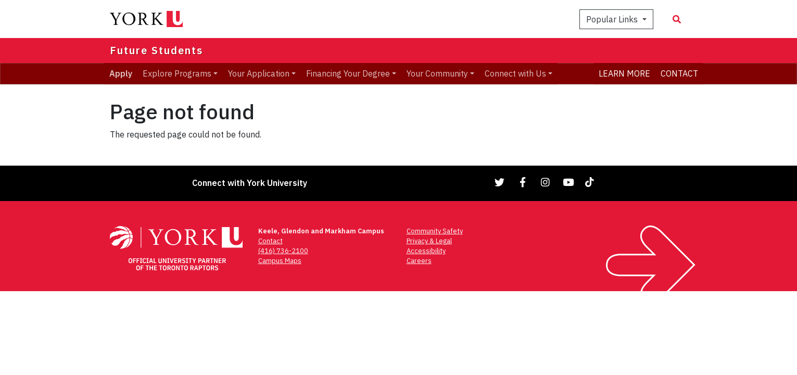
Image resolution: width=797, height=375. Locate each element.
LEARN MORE (624, 73)
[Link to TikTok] (591, 182)
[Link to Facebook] (522, 182)
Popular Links (613, 19)
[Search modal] (677, 19)
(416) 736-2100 (283, 250)
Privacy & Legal (429, 240)
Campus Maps (279, 260)
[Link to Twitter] (499, 182)
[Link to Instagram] (545, 182)
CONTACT (679, 73)
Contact (270, 240)
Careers (419, 260)
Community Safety (435, 231)
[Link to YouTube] (568, 182)
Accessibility (426, 250)
